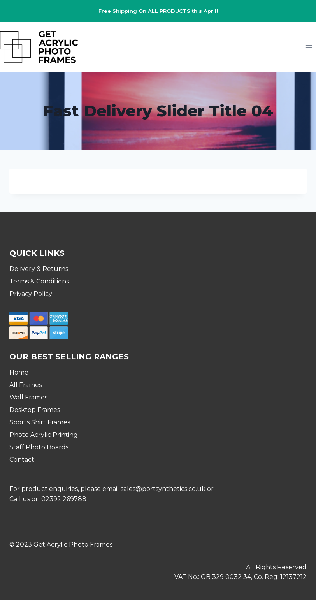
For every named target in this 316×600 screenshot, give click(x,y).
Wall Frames (28, 397)
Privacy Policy (30, 293)
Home (18, 372)
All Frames (25, 385)
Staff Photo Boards (38, 447)
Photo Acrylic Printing (43, 434)
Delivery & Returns (38, 269)
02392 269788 (63, 499)
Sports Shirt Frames (39, 422)
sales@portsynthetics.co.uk (163, 489)
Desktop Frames (34, 409)
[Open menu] (309, 47)
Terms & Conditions (39, 281)
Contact (21, 459)
